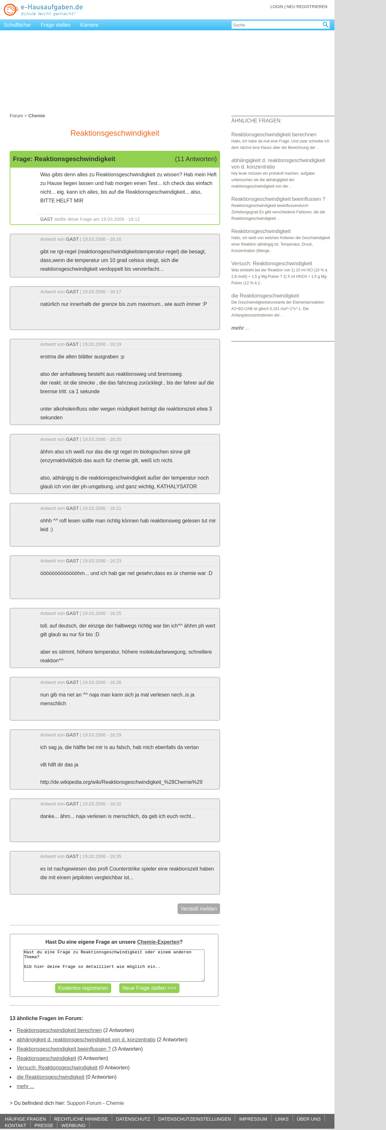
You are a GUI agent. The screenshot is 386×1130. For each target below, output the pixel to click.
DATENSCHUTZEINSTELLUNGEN (194, 1118)
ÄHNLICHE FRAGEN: (256, 120)
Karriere (89, 25)
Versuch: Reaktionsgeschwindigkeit (57, 1067)
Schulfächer (17, 25)
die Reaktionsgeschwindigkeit (50, 1077)
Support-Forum (84, 1103)
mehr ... (25, 1086)
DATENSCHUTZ (133, 1118)
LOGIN (276, 6)
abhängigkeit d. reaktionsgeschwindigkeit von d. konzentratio (86, 1039)
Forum (16, 115)
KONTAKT (15, 1125)
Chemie (115, 1103)
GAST (46, 219)
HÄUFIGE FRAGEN (25, 1118)
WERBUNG (73, 1125)
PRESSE (43, 1125)
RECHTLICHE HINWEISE (81, 1118)
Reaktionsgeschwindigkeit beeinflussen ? (64, 1049)
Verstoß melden (199, 908)
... (240, 328)
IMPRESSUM (253, 1118)
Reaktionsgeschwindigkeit (46, 1058)
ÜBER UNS (309, 1118)
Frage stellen (56, 25)
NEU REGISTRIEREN (306, 6)
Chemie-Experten (158, 942)
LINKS (282, 1118)
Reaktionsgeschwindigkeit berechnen (59, 1030)
